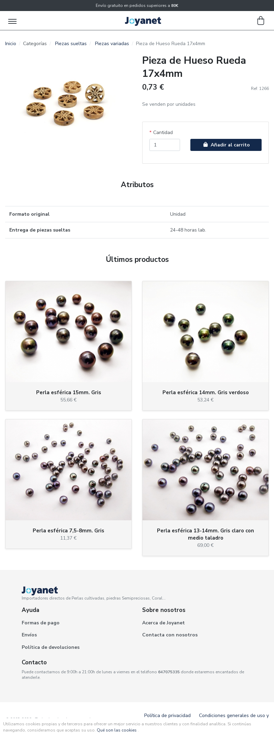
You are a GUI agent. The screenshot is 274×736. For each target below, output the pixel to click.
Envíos (29, 635)
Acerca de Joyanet (163, 623)
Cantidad (163, 132)
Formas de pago (41, 623)
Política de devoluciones (51, 647)
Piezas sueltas (71, 43)
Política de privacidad (167, 715)
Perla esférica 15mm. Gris (68, 392)
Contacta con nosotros (170, 635)
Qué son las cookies (117, 730)
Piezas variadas (112, 43)
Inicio (10, 43)
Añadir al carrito (226, 145)
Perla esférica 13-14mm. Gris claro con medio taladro (205, 534)
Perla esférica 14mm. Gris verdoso (205, 392)
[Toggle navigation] (13, 20)
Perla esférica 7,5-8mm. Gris (68, 530)
